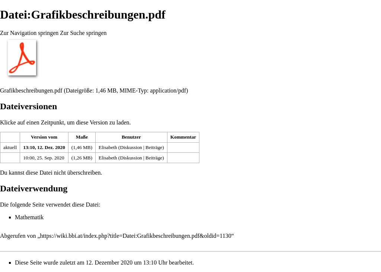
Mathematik (29, 217)
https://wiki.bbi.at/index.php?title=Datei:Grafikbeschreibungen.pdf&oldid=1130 (135, 236)
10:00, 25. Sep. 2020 (43, 158)
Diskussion (131, 147)
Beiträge (153, 147)
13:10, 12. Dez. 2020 (44, 147)
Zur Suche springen (83, 33)
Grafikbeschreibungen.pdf (31, 90)
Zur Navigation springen (29, 33)
